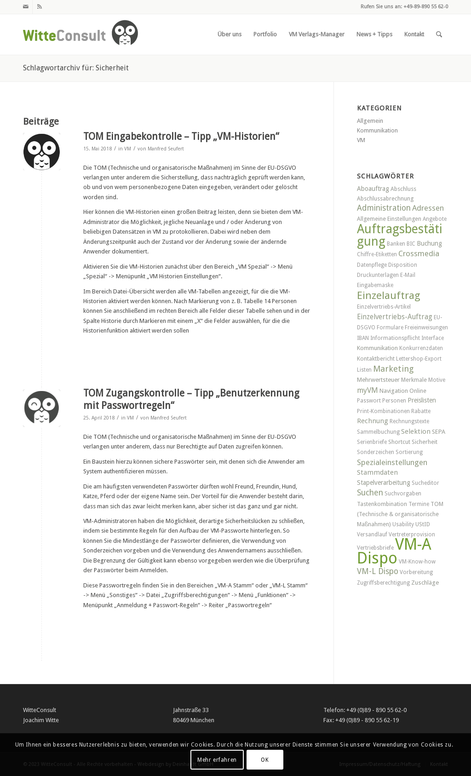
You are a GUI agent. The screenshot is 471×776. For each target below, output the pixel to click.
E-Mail (407, 275)
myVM (367, 390)
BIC (411, 244)
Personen (394, 400)
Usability (403, 524)
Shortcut (399, 441)
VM (127, 149)
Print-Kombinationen (383, 411)
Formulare (390, 327)
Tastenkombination (382, 503)
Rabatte (421, 411)
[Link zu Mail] (25, 7)
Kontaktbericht (376, 358)
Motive (436, 380)
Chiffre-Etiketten (377, 254)
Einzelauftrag (388, 295)
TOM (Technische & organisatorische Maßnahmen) (400, 514)
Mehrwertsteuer (378, 379)
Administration (384, 208)
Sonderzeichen (375, 452)
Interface (432, 338)
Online (417, 390)
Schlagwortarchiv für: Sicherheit (76, 67)
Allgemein (370, 120)
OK (265, 760)
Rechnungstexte (409, 421)
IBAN (363, 338)
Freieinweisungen (426, 327)
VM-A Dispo (394, 551)
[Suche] (439, 34)
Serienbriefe (372, 442)
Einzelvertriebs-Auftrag (394, 317)
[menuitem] (229, 34)
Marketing (393, 369)
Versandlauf (372, 534)
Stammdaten (377, 472)
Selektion (416, 431)
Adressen (428, 208)
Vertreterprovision (412, 534)
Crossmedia (418, 253)
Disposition (402, 265)
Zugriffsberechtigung (383, 583)
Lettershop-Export (419, 359)
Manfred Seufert (166, 149)
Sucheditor (425, 483)
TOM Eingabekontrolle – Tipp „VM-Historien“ (181, 136)
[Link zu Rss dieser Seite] (39, 7)
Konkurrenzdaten (421, 348)
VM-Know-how (417, 561)
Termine (418, 504)
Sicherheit (424, 441)
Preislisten (422, 400)
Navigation (393, 390)
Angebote (435, 219)
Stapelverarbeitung (383, 482)
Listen (364, 370)
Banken (396, 244)
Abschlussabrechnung (385, 198)
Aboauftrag (373, 188)
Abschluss (403, 188)
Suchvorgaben (403, 493)
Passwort (369, 400)
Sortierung (409, 452)
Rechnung (372, 421)
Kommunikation (377, 130)
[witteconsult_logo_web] (80, 34)
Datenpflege (372, 265)
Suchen (370, 492)
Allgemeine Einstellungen (389, 218)
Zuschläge (425, 582)
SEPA (438, 431)
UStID (422, 524)
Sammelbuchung (378, 432)
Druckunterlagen (378, 275)
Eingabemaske (375, 285)
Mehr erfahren (217, 760)
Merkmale (414, 379)
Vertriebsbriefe (375, 548)
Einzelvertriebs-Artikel (384, 307)
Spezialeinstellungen (392, 462)
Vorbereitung (416, 572)
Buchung (429, 243)
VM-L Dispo (377, 571)
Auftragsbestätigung (399, 235)
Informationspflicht (395, 338)
